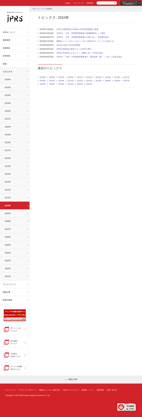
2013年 (8, 182)
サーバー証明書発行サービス (16, 368)
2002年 (8, 268)
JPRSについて (9, 32)
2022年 (8, 111)
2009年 (8, 213)
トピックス (7, 72)
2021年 (8, 119)
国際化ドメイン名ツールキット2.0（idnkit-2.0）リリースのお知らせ (85, 41)
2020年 (8, 127)
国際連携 (6, 40)
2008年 (8, 221)
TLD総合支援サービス (15, 355)
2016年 (8, 158)
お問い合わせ (112, 390)
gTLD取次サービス (14, 342)
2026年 (8, 79)
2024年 (8, 95)
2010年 (8, 205)
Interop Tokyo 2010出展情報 (68, 45)
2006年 (8, 237)
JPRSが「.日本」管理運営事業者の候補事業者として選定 (80, 33)
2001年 (8, 276)
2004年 (8, 253)
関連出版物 (7, 300)
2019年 (8, 135)
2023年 (8, 103)
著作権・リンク (88, 390)
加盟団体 (6, 48)
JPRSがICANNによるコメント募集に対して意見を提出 (79, 53)
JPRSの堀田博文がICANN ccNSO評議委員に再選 (77, 29)
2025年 (8, 87)
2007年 (8, 229)
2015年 (8, 166)
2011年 (8, 197)
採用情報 (6, 56)
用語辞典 (90, 3)
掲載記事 (6, 292)
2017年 (8, 150)
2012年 (8, 190)
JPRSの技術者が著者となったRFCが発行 (74, 49)
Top (33, 9)
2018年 (8, 142)
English (67, 3)
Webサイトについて (71, 390)
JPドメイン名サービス (16, 329)
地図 (4, 64)
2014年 (8, 174)
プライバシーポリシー (27, 390)
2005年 (8, 245)
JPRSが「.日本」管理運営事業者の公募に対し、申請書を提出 (82, 37)
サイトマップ (78, 3)
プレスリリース (9, 284)
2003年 (8, 260)
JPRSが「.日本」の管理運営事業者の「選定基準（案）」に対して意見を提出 (89, 57)
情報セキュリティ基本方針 (49, 390)
